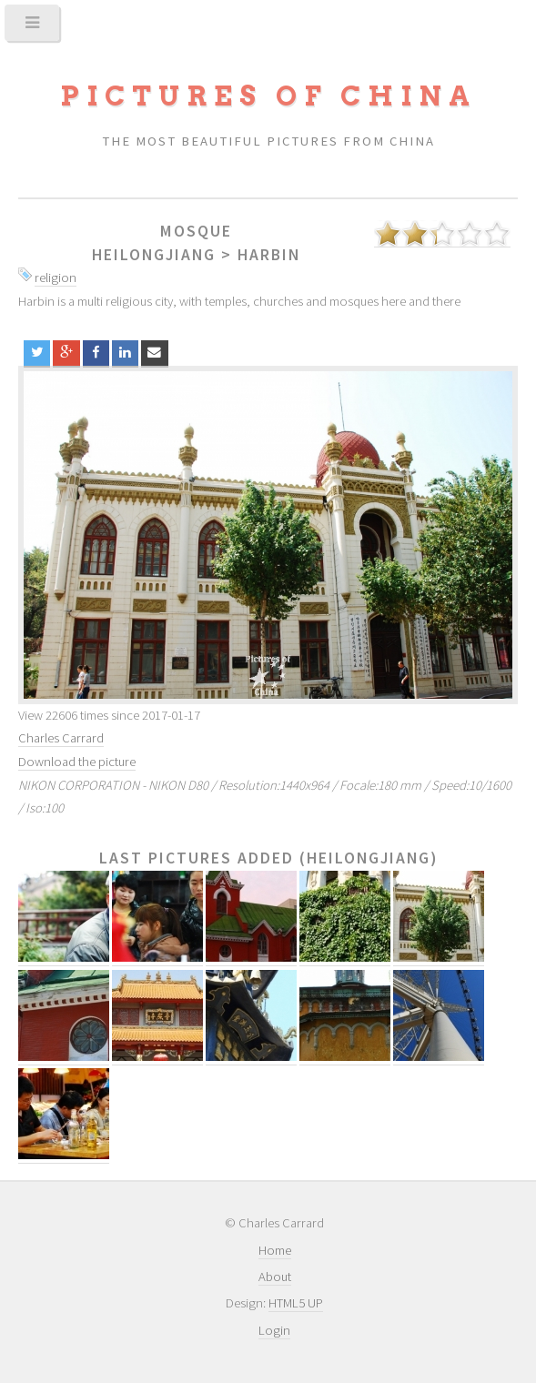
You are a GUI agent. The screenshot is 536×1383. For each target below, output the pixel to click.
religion (55, 277)
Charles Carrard (61, 738)
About (274, 1276)
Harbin (269, 255)
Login (274, 1330)
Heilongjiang (154, 255)
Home (274, 1250)
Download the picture (77, 761)
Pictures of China (268, 96)
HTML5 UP (295, 1303)
